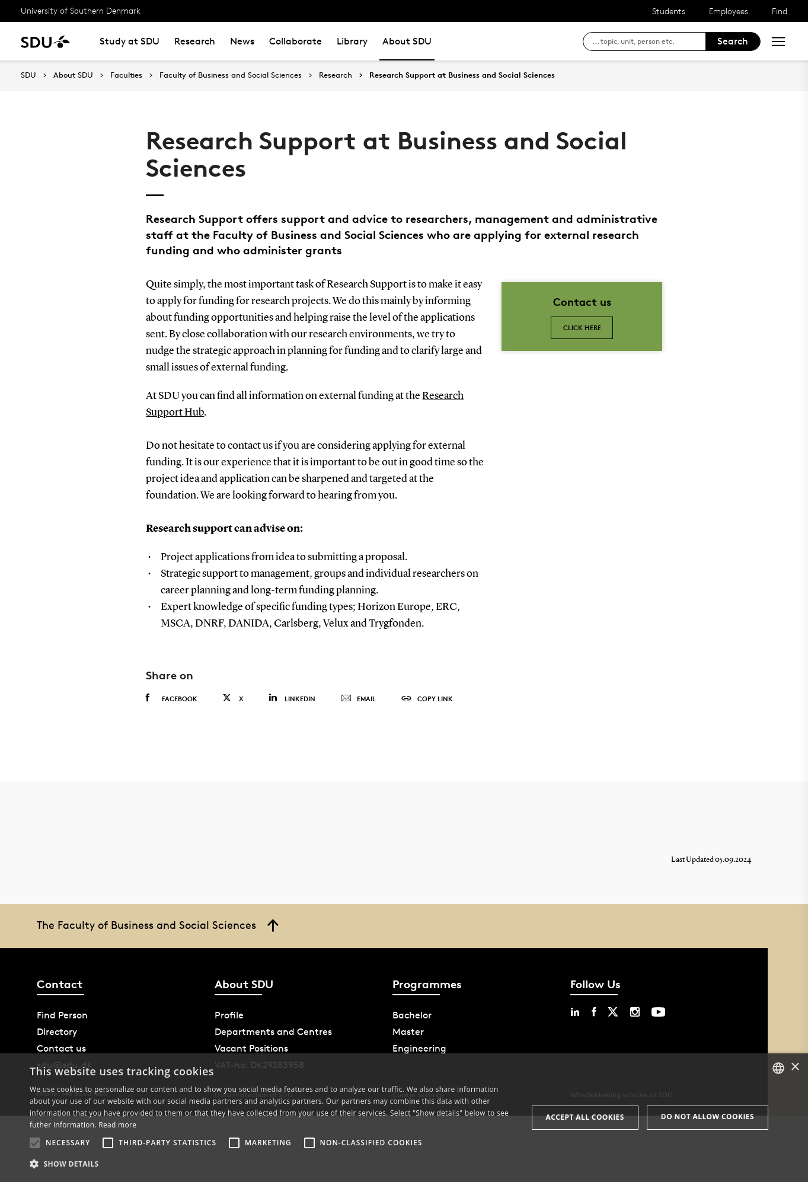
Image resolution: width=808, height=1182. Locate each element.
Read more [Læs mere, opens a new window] (117, 1125)
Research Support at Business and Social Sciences (462, 75)
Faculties (126, 75)
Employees (728, 11)
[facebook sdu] (594, 1012)
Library (352, 41)
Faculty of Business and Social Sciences (230, 75)
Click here (582, 327)
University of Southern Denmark (80, 10)
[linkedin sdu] (575, 1012)
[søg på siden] (648, 41)
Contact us (61, 1048)
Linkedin (292, 698)
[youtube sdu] (658, 1012)
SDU (28, 75)
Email (358, 699)
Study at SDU (129, 41)
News (242, 41)
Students (668, 11)
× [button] (794, 1067)
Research (194, 41)
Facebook (171, 698)
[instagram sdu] (635, 1012)
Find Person (62, 1015)
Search (732, 41)
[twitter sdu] (613, 1012)
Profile (229, 1015)
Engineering (419, 1048)
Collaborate (295, 41)
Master (408, 1031)
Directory (57, 1031)
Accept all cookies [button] (585, 1117)
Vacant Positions (251, 1048)
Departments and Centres (273, 1031)
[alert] (404, 1117)
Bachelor (412, 1015)
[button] (35, 1143)
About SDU (407, 41)
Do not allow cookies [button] (707, 1116)
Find (779, 11)
